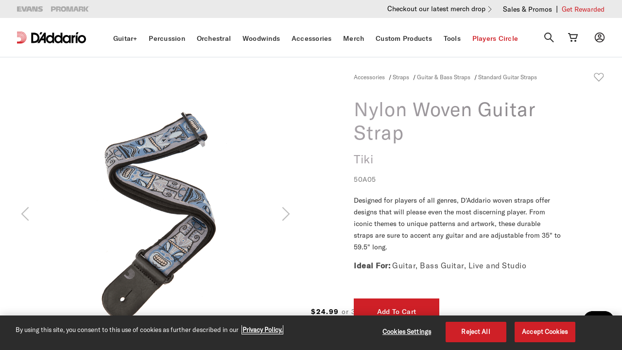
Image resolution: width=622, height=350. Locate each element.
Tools (452, 38)
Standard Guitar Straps (507, 76)
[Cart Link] (573, 37)
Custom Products (404, 38)
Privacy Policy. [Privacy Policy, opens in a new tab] (262, 329)
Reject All (475, 331)
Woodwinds (261, 38)
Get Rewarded (583, 9)
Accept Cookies (545, 331)
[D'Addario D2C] (58, 37)
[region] (311, 332)
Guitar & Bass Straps (443, 76)
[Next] (286, 214)
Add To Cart (536, 311)
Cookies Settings (406, 331)
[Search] (549, 37)
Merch (353, 38)
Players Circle (495, 38)
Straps (401, 76)
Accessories (312, 38)
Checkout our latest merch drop (436, 8)
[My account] (599, 37)
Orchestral (214, 38)
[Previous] (25, 214)
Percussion (167, 38)
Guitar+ (125, 38)
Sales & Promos (527, 9)
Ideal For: (372, 265)
